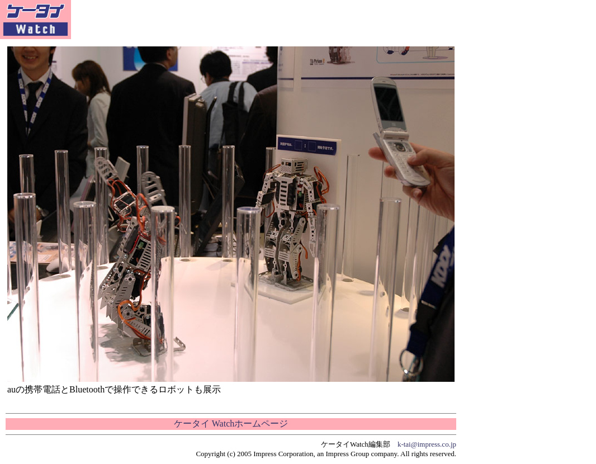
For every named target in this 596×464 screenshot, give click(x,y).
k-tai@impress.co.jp (427, 444)
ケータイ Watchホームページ (231, 423)
